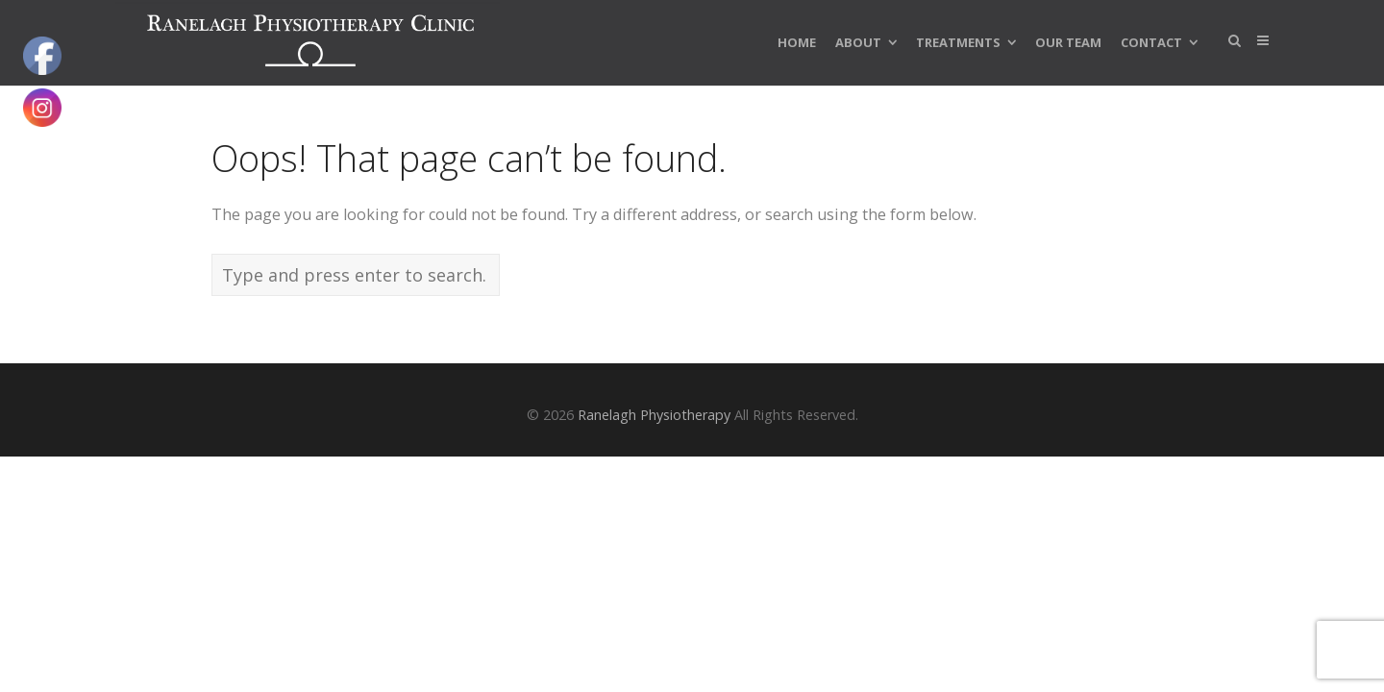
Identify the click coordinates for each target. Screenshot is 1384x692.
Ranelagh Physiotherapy (654, 415)
